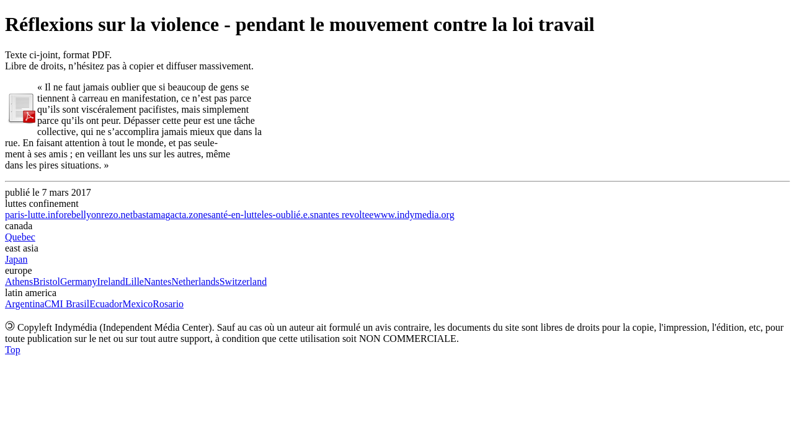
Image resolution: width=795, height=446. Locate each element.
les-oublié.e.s (288, 214)
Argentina (25, 304)
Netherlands (195, 281)
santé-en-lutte (235, 214)
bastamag (151, 214)
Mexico (137, 304)
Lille (134, 281)
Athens (19, 281)
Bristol (46, 281)
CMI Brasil (67, 304)
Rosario (168, 304)
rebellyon (82, 214)
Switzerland (243, 281)
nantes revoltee (343, 214)
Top (12, 349)
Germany (78, 281)
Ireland (111, 281)
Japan (16, 259)
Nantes (157, 281)
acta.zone (189, 214)
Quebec (20, 237)
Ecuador (105, 304)
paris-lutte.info (34, 214)
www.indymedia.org (413, 214)
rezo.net (117, 214)
